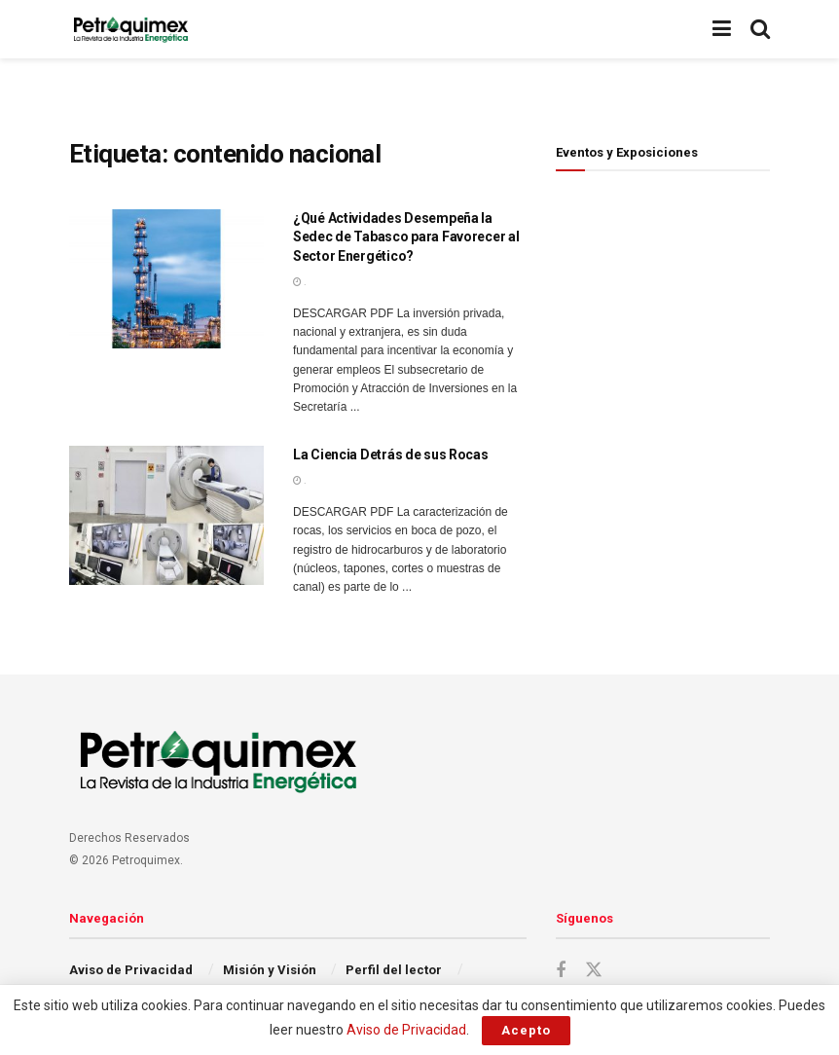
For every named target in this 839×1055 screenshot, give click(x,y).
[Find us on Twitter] (593, 970)
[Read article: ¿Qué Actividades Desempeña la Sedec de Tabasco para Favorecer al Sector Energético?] (166, 278)
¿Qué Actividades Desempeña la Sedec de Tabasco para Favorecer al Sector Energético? (406, 237)
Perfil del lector (394, 970)
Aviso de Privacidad (131, 970)
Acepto (526, 1030)
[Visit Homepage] (130, 29)
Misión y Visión (269, 970)
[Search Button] (760, 29)
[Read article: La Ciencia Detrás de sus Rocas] (166, 515)
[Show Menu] (721, 29)
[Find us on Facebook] (560, 971)
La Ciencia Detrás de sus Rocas (391, 454)
